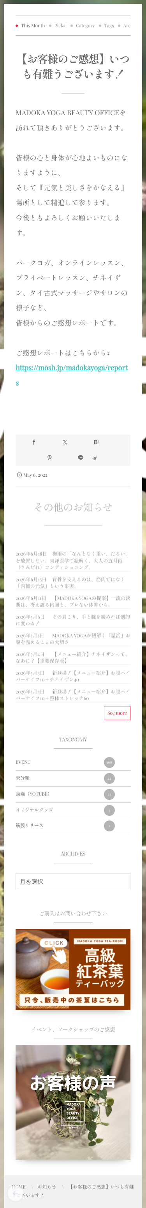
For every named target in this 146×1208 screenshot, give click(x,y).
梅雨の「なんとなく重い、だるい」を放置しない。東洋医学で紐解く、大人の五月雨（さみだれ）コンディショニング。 (73, 563)
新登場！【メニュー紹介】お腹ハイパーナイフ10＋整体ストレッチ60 (73, 697)
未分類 (65, 778)
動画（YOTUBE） (65, 794)
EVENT (65, 762)
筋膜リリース (65, 826)
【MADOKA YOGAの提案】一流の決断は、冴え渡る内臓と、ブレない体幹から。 (73, 604)
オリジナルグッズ (65, 810)
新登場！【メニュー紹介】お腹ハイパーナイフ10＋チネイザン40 (73, 679)
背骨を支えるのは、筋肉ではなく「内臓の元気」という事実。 (70, 585)
